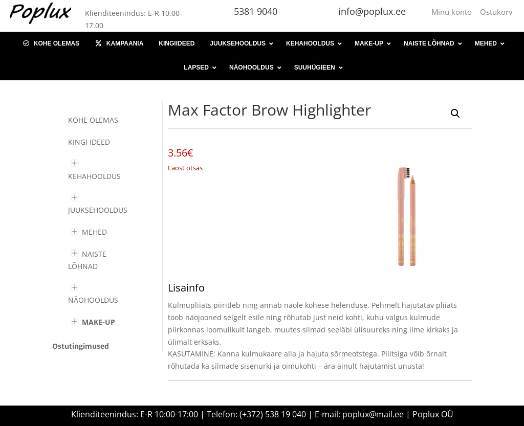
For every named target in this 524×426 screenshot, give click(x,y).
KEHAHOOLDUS (94, 176)
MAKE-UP (98, 322)
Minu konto (453, 12)
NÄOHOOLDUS (93, 300)
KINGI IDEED (89, 142)
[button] (455, 113)
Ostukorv (496, 12)
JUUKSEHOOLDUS (97, 210)
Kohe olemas (93, 120)
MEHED (94, 232)
